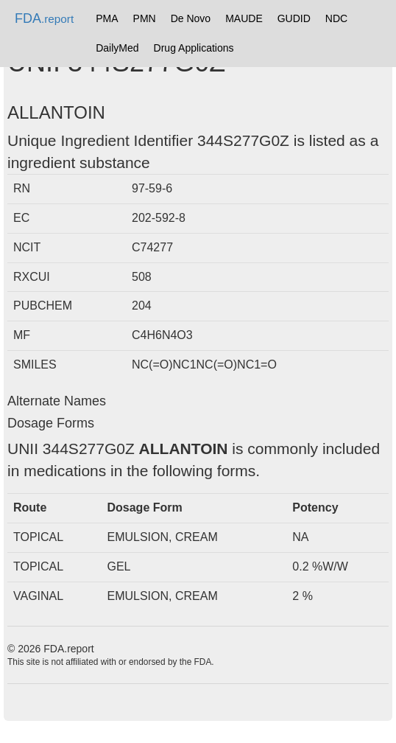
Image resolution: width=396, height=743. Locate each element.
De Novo (191, 18)
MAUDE (244, 18)
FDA (44, 18)
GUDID (294, 18)
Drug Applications (194, 48)
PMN (144, 18)
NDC (336, 18)
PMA (107, 18)
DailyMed (117, 48)
